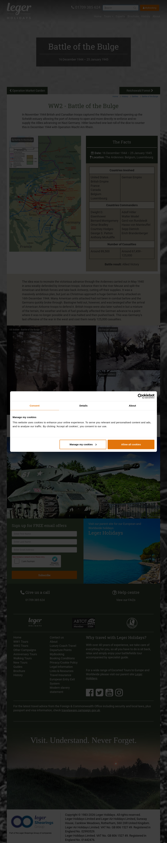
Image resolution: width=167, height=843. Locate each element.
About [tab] (132, 405)
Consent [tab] (35, 405)
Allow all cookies (131, 444)
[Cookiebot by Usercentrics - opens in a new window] (140, 396)
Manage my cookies (83, 444)
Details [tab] (83, 405)
